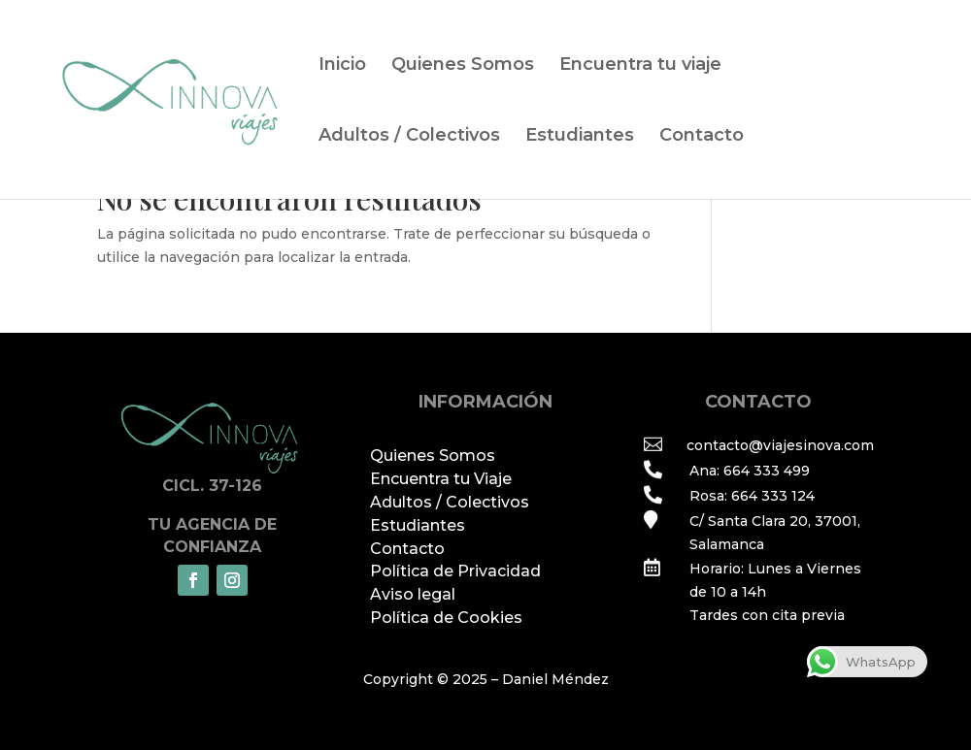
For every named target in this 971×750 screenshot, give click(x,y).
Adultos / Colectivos (409, 137)
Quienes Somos (462, 66)
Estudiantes (579, 137)
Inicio (342, 66)
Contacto (701, 137)
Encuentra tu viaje (640, 66)
